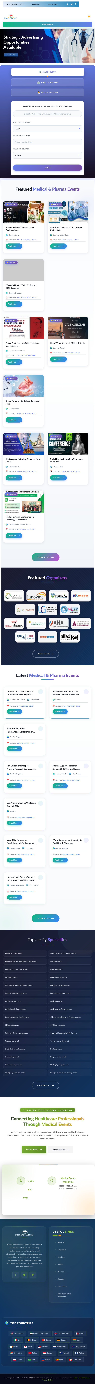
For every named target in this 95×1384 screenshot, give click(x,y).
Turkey (34, 1353)
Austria (19, 1360)
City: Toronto (76, 774)
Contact (59, 1280)
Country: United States (17, 700)
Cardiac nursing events (13, 1001)
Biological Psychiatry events (60, 985)
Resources (60, 1273)
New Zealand (80, 1347)
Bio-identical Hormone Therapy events (18, 985)
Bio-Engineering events (58, 977)
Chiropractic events (12, 1025)
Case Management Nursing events (17, 1017)
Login (50, 4)
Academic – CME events (13, 953)
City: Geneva (34, 885)
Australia (66, 1353)
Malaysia (44, 1347)
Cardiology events (56, 1001)
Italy (19, 1340)
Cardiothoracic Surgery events (15, 1009)
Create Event (47, 24)
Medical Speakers (49, 92)
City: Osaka (29, 848)
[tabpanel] (47, 138)
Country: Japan (15, 848)
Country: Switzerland (17, 885)
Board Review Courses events (60, 993)
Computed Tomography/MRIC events (63, 1033)
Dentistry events (56, 1049)
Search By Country (21, 149)
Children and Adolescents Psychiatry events (65, 1017)
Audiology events (11, 977)
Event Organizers (49, 82)
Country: (58, 700)
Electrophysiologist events (59, 1065)
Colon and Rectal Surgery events (16, 1033)
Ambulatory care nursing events (16, 969)
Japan (30, 1347)
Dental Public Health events (15, 1049)
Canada (48, 1340)
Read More (12, 246)
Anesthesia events (56, 969)
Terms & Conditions (81, 1378)
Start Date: (21, 706)
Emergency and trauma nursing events (63, 1073)
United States (19, 1334)
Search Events (49, 72)
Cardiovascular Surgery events (61, 1009)
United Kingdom (64, 1334)
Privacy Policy (47, 1380)
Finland (81, 1353)
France (81, 1334)
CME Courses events (57, 1025)
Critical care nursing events (59, 1041)
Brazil (34, 1360)
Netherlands (61, 1347)
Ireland (15, 1347)
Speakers (59, 1258)
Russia (47, 1360)
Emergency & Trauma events (15, 1073)
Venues (59, 1265)
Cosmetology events (12, 1041)
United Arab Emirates (40, 1334)
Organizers (60, 1251)
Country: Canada (60, 774)
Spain (61, 1360)
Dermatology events (12, 1057)
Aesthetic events (56, 961)
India (78, 1340)
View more (43, 1085)
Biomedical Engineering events (16, 993)
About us (60, 1243)
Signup (55, 4)
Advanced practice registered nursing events (20, 961)
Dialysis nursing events (58, 1057)
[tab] (47, 72)
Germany (64, 1340)
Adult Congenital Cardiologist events (63, 953)
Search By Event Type (22, 122)
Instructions (61, 1287)
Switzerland (77, 1360)
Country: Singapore (16, 737)
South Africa (18, 1353)
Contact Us (36, 4)
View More (43, 557)
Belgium (33, 1340)
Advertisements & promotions (63, 1296)
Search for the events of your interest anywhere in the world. (47, 106)
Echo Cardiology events (13, 1065)
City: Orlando (35, 700)
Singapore (50, 1353)
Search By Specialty (21, 136)
